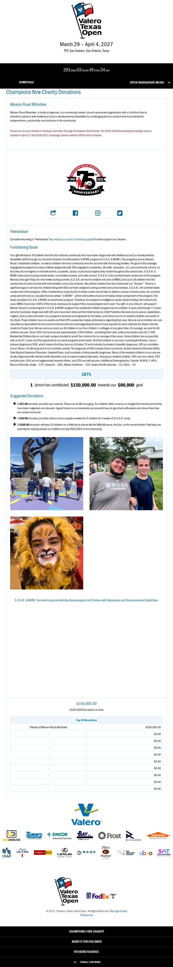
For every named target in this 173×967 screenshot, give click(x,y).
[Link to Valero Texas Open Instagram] (86, 55)
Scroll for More (90, 962)
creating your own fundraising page (72, 239)
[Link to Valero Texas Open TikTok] (93, 55)
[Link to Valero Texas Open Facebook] (70, 55)
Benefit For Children (86, 941)
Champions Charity (86, 931)
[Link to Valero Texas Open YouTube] (101, 55)
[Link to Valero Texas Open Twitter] (78, 55)
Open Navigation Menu (147, 82)
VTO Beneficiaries (86, 952)
